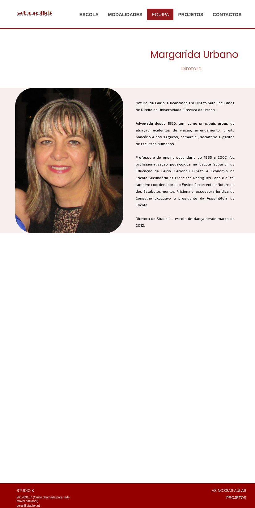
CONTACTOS (227, 14)
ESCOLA (89, 14)
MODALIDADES (125, 14)
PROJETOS (190, 14)
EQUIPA (160, 14)
